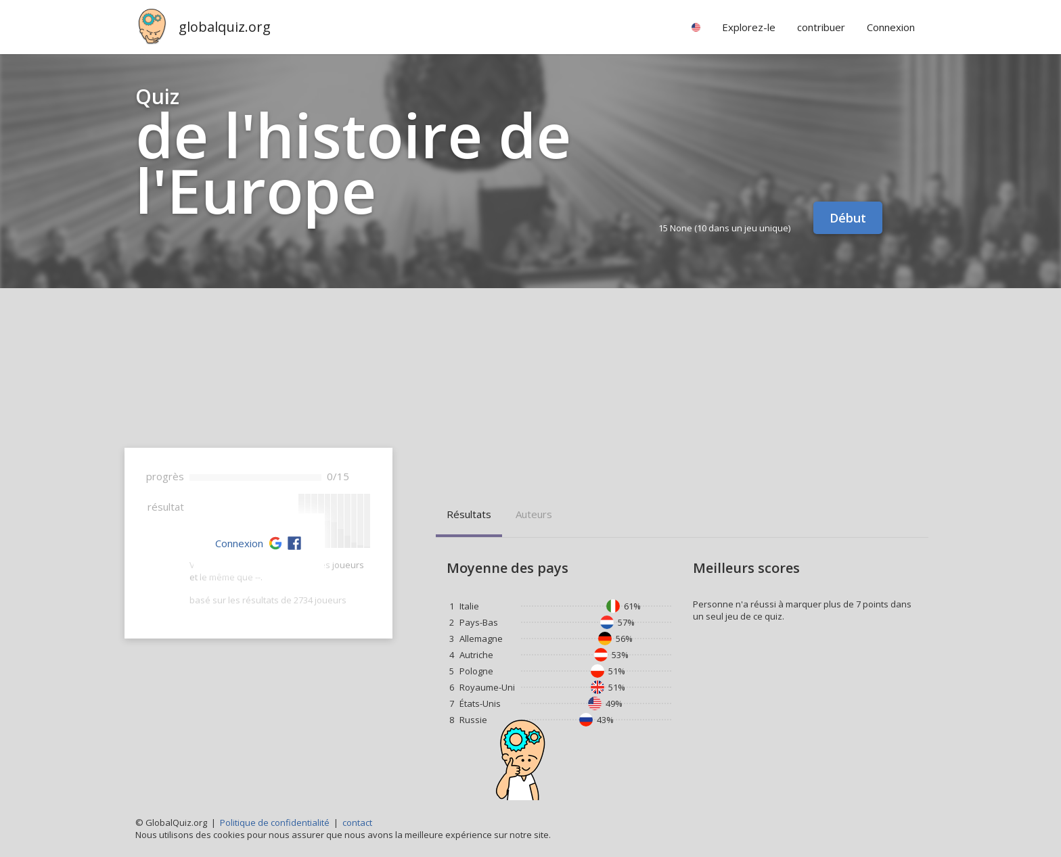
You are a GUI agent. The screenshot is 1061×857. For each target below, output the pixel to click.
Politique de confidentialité (275, 822)
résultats (469, 514)
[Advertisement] (530, 389)
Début (848, 218)
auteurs (534, 514)
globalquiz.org (225, 27)
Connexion (239, 543)
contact (357, 822)
